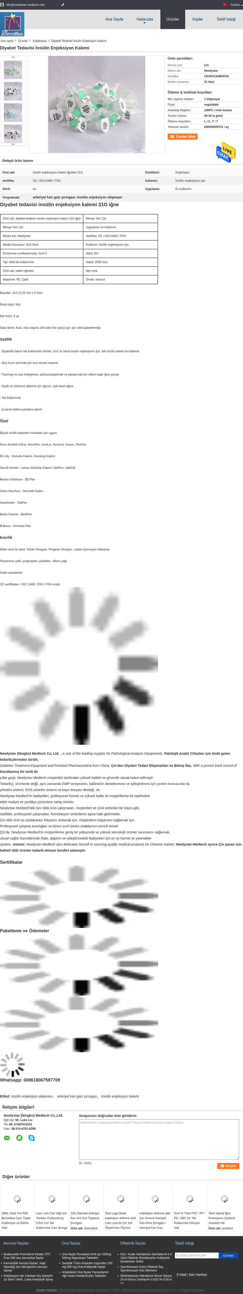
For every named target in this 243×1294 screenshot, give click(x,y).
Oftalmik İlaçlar (133, 1243)
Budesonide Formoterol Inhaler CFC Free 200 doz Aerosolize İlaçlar (27, 1256)
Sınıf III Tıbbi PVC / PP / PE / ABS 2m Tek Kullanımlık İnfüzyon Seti (189, 1221)
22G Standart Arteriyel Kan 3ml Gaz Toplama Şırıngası (84, 1218)
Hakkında (145, 19)
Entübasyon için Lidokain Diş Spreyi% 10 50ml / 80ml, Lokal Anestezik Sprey (28, 1277)
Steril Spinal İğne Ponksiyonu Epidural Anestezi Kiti (221, 1218)
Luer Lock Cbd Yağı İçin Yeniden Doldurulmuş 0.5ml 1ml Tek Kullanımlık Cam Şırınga (51, 1221)
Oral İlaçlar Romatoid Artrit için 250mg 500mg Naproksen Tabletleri (86, 1256)
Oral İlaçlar (71, 1243)
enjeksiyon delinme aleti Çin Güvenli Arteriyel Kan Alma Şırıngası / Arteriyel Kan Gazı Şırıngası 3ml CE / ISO (154, 1223)
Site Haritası (198, 1275)
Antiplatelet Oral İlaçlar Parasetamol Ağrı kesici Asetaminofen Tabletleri (85, 1274)
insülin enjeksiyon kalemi (120, 1096)
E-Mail (181, 1275)
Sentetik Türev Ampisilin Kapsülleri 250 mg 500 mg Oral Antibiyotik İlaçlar (87, 1265)
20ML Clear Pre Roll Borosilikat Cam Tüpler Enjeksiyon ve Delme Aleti (16, 1221)
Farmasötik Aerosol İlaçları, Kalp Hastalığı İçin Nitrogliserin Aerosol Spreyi (25, 1267)
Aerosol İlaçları (16, 1243)
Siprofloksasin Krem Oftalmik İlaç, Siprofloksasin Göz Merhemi (142, 1268)
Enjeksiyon (40, 41)
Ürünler (172, 19)
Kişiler (197, 19)
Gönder (228, 1255)
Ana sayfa (114, 19)
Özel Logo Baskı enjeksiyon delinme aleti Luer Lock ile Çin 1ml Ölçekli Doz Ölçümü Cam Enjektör (120, 1223)
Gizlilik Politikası (46, 1290)
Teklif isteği (226, 19)
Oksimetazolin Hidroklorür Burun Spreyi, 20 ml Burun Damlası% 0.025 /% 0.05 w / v (146, 1279)
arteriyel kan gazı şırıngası (77, 1096)
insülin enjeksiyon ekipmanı (31, 1096)
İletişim (172, 136)
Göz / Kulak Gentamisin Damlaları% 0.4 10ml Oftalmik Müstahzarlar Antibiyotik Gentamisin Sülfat (146, 1258)
